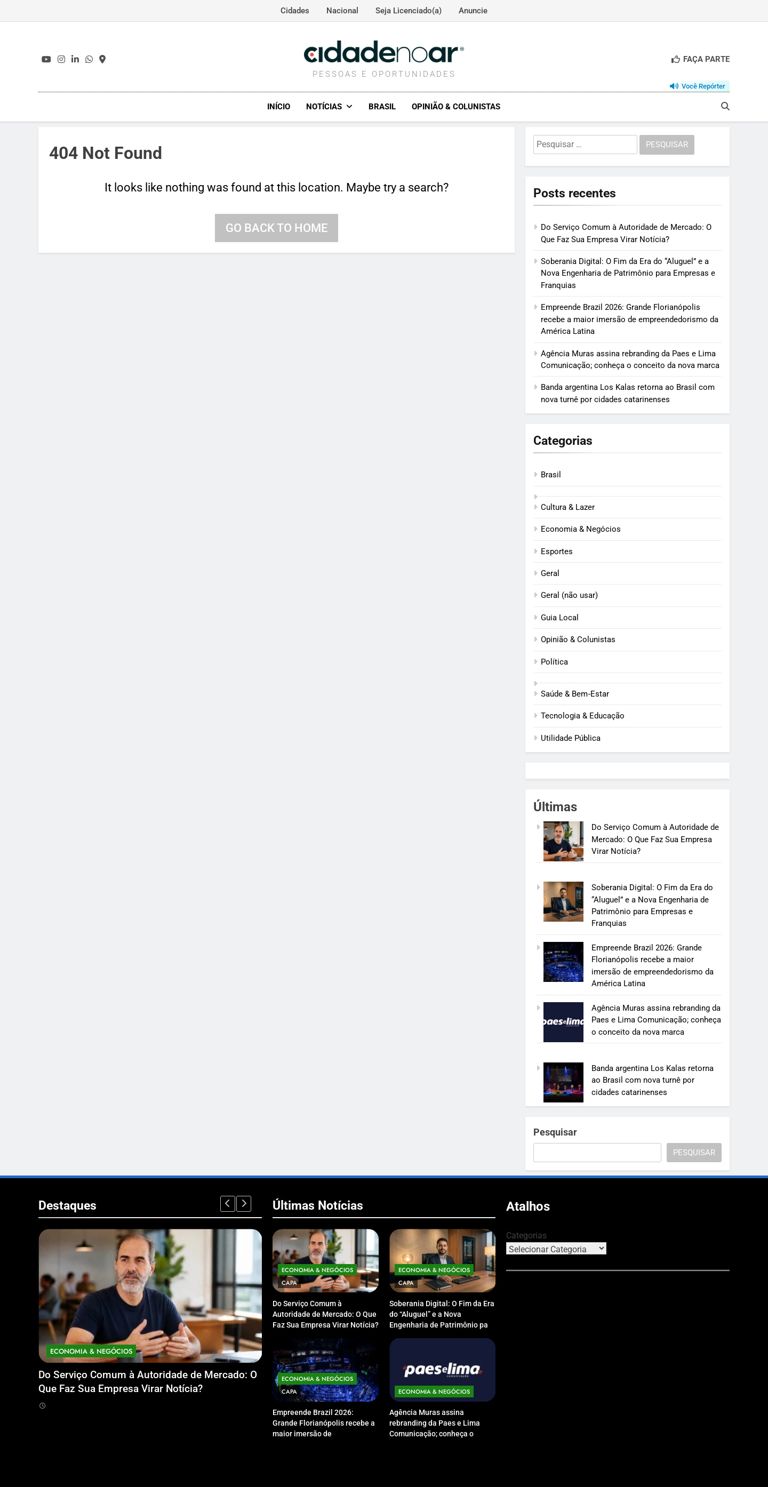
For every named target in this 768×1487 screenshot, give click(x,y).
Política (554, 661)
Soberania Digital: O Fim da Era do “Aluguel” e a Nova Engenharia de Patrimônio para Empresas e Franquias (628, 273)
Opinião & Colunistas (456, 106)
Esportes (557, 551)
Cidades (295, 10)
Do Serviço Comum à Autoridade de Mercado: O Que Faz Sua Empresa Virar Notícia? (655, 839)
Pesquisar (555, 1131)
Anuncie (473, 10)
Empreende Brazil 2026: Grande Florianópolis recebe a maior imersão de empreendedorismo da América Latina (629, 319)
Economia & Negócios (581, 528)
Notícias (324, 106)
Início (278, 106)
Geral (550, 573)
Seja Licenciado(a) (408, 10)
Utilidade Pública (571, 737)
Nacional (342, 10)
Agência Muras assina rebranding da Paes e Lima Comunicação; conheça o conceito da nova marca (656, 1019)
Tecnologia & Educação (583, 716)
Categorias (526, 1235)
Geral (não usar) (569, 595)
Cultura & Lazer (568, 506)
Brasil (382, 106)
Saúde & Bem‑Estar (575, 693)
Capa (289, 1282)
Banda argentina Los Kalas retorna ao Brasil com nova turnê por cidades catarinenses (652, 1080)
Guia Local (560, 617)
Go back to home (276, 227)
